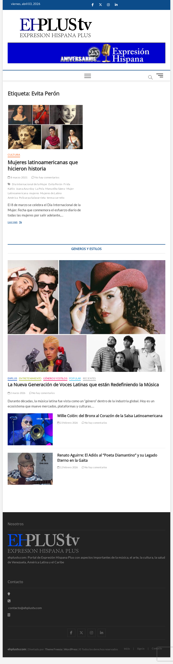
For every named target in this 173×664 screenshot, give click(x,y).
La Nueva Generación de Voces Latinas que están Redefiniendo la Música (83, 385)
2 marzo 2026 (16, 392)
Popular (75, 378)
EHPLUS (12, 378)
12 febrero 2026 (67, 467)
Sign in (140, 648)
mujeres (34, 193)
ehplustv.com (17, 649)
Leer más (22, 222)
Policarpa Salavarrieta (32, 197)
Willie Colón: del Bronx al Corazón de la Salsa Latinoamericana (109, 415)
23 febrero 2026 (67, 422)
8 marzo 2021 (18, 177)
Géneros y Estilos (55, 378)
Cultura (14, 154)
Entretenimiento (30, 378)
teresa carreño (56, 197)
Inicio (127, 648)
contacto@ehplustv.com (25, 608)
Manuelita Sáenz (55, 188)
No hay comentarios (45, 177)
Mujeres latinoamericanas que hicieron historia (43, 165)
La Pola (39, 188)
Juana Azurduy (25, 188)
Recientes (89, 378)
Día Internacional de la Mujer (29, 184)
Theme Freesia (53, 649)
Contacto (157, 648)
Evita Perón (55, 184)
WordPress (70, 649)
